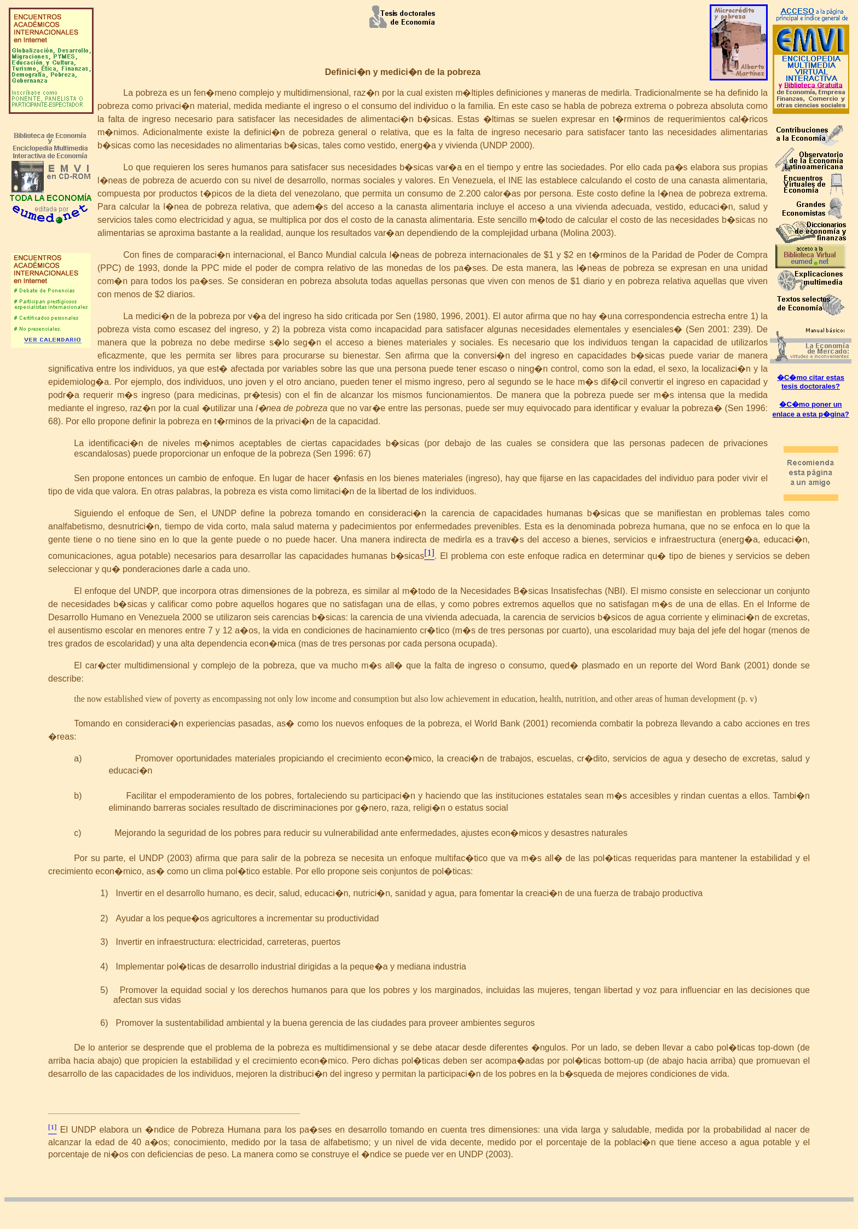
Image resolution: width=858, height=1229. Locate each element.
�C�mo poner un (810, 404)
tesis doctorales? (810, 386)
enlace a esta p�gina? (810, 414)
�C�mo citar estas (810, 377)
